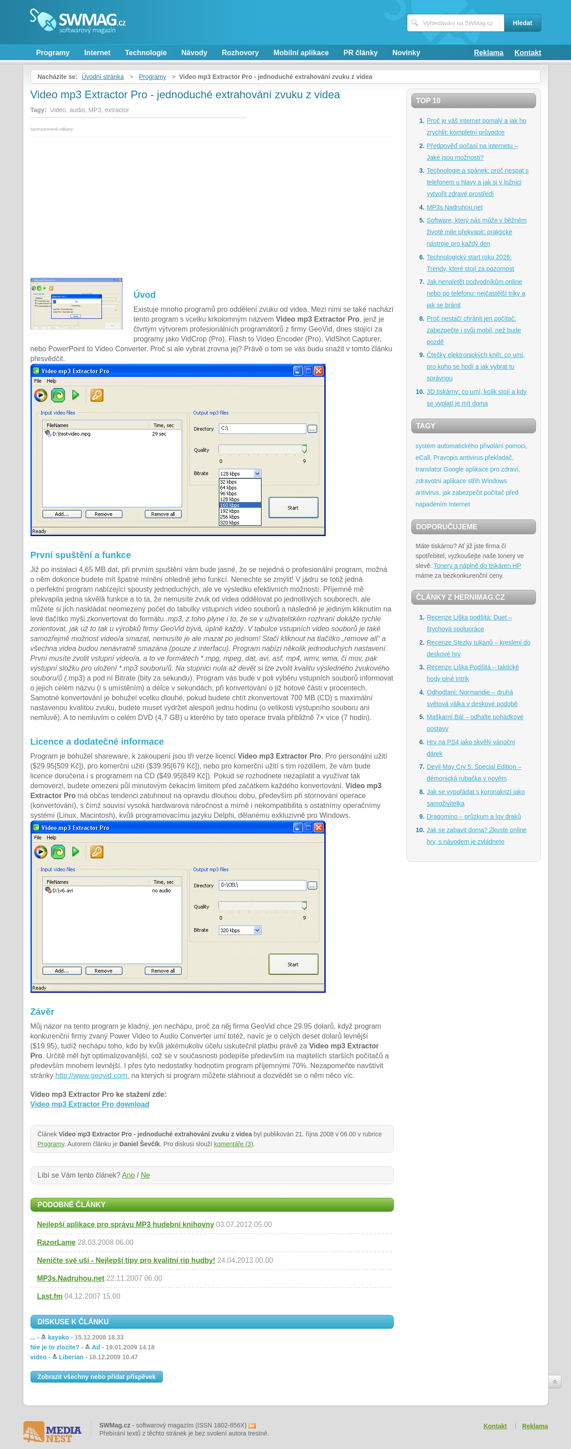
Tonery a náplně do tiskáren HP (477, 565)
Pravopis (445, 457)
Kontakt (527, 53)
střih (473, 480)
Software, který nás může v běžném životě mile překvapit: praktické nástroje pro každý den (477, 232)
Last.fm (50, 1296)
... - (77, 1337)
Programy (53, 53)
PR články (361, 53)
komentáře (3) (233, 1144)
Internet (97, 53)
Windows (494, 480)
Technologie (146, 53)
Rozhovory (240, 53)
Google (454, 469)
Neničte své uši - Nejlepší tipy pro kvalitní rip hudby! (126, 1260)
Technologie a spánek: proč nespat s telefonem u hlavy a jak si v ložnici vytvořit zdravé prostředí (478, 182)
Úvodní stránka (103, 76)
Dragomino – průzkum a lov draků (474, 816)
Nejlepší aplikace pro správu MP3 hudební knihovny (125, 1224)
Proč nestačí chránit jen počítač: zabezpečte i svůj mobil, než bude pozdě (474, 330)
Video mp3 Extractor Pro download (90, 1104)
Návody (194, 53)
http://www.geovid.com (91, 1075)
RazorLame (56, 1242)
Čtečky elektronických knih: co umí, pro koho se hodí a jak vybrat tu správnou (476, 366)
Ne (145, 1175)
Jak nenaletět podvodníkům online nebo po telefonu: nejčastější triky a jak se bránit (476, 293)
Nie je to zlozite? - (93, 1347)
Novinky (406, 53)
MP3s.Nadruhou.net (71, 1278)
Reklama (489, 53)
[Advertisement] (212, 204)
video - (84, 1357)
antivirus (471, 457)
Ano (128, 1175)
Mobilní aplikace (301, 53)
